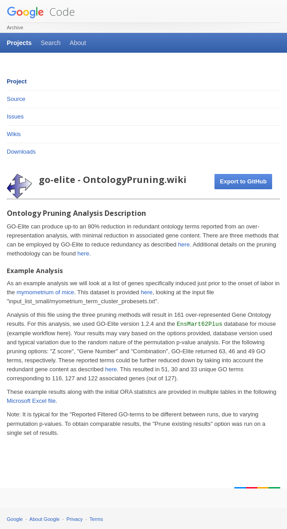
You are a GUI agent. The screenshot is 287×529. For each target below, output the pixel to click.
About (78, 42)
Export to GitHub (243, 181)
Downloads (21, 151)
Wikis (14, 134)
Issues (15, 116)
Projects (19, 42)
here (184, 244)
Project (17, 81)
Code (41, 11)
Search (50, 42)
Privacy (75, 519)
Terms (96, 519)
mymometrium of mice (45, 292)
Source (16, 99)
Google (15, 519)
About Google (44, 519)
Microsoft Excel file (31, 400)
